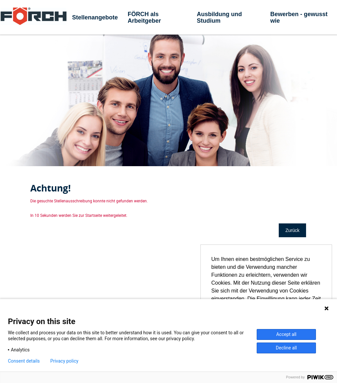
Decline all (286, 347)
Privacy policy (64, 361)
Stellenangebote (95, 17)
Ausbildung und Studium (219, 17)
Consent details (24, 361)
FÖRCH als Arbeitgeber (144, 17)
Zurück (292, 230)
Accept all (286, 334)
